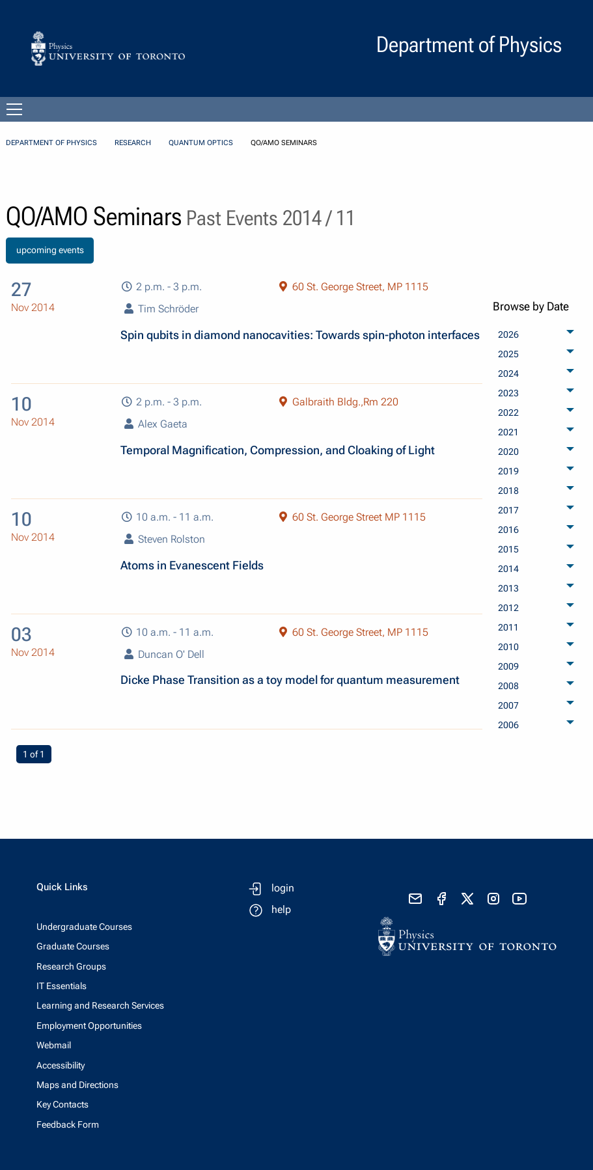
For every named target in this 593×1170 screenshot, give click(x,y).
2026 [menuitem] (508, 334)
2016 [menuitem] (508, 529)
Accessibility (60, 1065)
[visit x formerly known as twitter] (467, 898)
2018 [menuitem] (508, 490)
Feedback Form (67, 1124)
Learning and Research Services (100, 1005)
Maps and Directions (77, 1085)
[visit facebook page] (441, 898)
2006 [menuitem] (508, 725)
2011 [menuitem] (508, 627)
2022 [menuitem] (508, 412)
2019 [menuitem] (508, 471)
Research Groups (71, 966)
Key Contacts (62, 1104)
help (281, 909)
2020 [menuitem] (508, 451)
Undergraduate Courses (84, 926)
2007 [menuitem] (508, 705)
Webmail (53, 1045)
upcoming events (50, 250)
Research (133, 143)
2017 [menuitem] (508, 510)
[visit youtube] (519, 898)
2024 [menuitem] (508, 373)
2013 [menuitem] (508, 588)
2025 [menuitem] (508, 354)
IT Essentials (61, 986)
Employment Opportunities (89, 1025)
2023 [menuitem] (508, 393)
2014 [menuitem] (508, 569)
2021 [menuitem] (508, 432)
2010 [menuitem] (508, 647)
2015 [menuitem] (508, 549)
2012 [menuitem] (508, 608)
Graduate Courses (72, 946)
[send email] (415, 898)
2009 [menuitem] (508, 666)
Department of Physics (51, 143)
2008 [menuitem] (508, 686)
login (282, 888)
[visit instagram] (493, 898)
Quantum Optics (201, 143)
